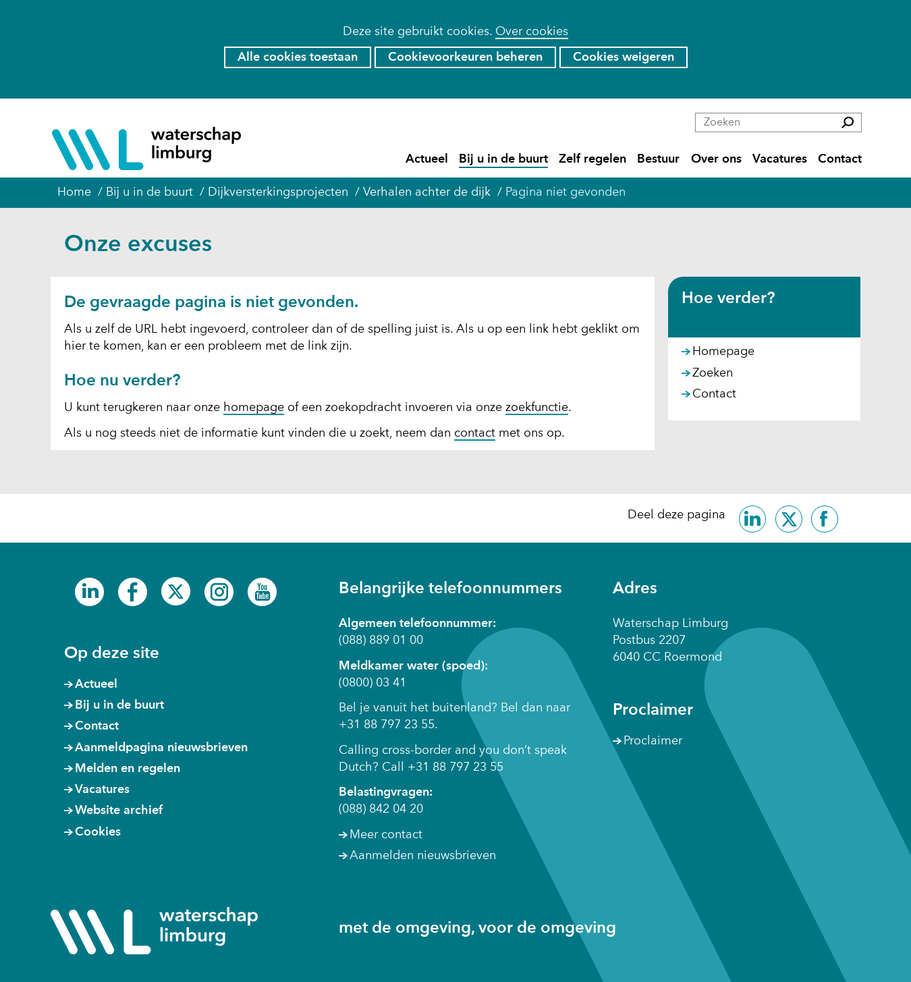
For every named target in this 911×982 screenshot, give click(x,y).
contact (474, 433)
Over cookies (531, 32)
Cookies (98, 832)
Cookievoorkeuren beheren (465, 57)
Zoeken (712, 373)
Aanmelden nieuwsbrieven (423, 856)
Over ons (716, 159)
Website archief (119, 810)
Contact (840, 159)
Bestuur (658, 159)
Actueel (427, 159)
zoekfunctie (536, 408)
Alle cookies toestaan (298, 57)
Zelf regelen (592, 159)
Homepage (723, 352)
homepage (253, 408)
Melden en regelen (127, 769)
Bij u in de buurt (503, 159)
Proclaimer (653, 741)
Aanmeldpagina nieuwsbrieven (161, 748)
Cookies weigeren (623, 57)
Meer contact (386, 835)
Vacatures (779, 159)
